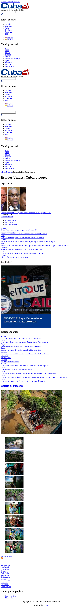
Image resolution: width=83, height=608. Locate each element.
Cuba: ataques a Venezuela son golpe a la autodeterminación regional (25, 365)
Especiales (9, 62)
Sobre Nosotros (10, 596)
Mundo (7, 53)
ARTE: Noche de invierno (10, 362)
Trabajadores (5, 577)
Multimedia (9, 64)
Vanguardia (5, 575)
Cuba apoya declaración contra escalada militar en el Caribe (21, 350)
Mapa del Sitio (10, 598)
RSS (6, 34)
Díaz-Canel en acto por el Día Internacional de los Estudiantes (22, 238)
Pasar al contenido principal (10, 2)
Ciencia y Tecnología (12, 58)
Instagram (8, 26)
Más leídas (9, 222)
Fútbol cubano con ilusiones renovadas (14, 257)
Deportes (8, 55)
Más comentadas (11, 224)
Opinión (8, 60)
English (9, 38)
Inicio (7, 49)
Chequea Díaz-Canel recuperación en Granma (17, 369)
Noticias (9, 172)
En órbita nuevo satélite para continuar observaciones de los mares (24, 234)
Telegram (8, 32)
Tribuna (3, 571)
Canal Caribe (5, 567)
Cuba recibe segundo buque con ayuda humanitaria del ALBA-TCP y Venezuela (28, 373)
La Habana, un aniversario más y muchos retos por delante (21, 346)
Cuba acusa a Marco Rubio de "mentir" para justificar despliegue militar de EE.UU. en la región (34, 377)
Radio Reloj (5, 573)
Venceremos (5, 585)
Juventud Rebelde (7, 581)
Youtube (8, 24)
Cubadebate (5, 569)
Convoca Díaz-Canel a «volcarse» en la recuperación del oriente (23, 381)
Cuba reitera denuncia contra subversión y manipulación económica (24, 342)
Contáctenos (9, 66)
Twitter (7, 28)
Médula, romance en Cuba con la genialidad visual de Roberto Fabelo (25, 354)
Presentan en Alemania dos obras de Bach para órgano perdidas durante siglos (28, 242)
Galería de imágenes (12, 385)
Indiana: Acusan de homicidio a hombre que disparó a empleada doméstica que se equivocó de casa (35, 245)
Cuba (7, 51)
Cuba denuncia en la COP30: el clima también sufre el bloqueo (22, 253)
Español (9, 40)
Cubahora (4, 583)
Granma (3, 579)
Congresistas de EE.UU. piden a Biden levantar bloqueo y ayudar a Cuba (26, 213)
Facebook (8, 30)
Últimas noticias (10, 220)
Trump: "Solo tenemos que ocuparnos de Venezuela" (19, 230)
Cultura (7, 57)
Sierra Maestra (6, 587)
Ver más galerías (6, 556)
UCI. (48, 605)
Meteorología (5, 565)
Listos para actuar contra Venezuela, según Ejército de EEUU (22, 338)
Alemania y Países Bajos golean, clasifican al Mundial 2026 (21, 249)
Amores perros (6, 358)
